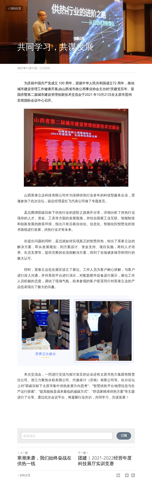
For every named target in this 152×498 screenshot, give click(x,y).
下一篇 (83, 452)
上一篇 (22, 452)
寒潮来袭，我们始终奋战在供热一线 (44, 460)
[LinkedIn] (118, 475)
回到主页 (14, 8)
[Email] (127, 475)
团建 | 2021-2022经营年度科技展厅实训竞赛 (105, 460)
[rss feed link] (133, 475)
